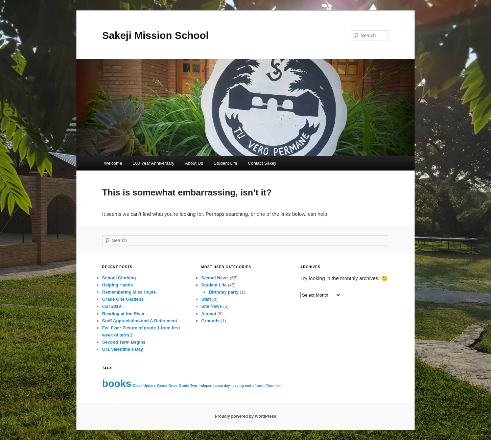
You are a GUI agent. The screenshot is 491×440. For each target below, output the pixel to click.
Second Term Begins (123, 342)
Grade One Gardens (123, 299)
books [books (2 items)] (116, 383)
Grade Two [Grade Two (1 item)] (188, 386)
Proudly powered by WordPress (245, 416)
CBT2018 (111, 306)
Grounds (210, 320)
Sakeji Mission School (155, 35)
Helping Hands (117, 284)
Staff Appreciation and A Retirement (139, 320)
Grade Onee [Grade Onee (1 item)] (167, 386)
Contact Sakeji (262, 163)
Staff (206, 299)
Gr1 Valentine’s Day (122, 349)
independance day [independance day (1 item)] (214, 386)
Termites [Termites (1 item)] (273, 386)
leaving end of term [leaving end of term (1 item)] (247, 386)
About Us (194, 163)
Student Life (225, 163)
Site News (211, 306)
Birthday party (223, 292)
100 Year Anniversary (153, 163)
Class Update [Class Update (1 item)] (144, 386)
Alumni (208, 313)
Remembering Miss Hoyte (129, 292)
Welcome (113, 163)
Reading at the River (123, 313)
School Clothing (119, 277)
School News (215, 277)
